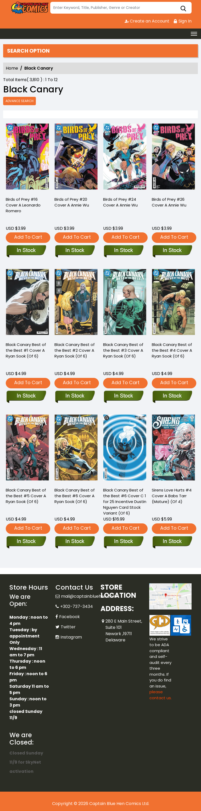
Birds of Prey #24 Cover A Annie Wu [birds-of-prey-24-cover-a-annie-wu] (120, 202)
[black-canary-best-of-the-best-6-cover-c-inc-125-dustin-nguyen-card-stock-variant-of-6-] (123, 542)
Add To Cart (28, 237)
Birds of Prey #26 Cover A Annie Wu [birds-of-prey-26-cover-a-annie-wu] (169, 202)
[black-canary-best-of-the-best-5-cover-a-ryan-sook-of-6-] (26, 542)
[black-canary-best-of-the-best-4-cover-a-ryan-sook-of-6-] (172, 396)
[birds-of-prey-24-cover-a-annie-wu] (125, 158)
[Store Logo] (29, 8)
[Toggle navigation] (194, 34)
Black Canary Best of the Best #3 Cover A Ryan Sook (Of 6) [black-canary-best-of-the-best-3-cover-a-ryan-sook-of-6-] (123, 350)
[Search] (121, 8)
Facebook (69, 617)
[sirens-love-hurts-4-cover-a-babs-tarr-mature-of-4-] (172, 542)
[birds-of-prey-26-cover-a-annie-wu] (173, 158)
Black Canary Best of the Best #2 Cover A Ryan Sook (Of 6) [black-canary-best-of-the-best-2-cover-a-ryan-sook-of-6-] (74, 350)
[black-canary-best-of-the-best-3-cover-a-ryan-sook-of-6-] (123, 396)
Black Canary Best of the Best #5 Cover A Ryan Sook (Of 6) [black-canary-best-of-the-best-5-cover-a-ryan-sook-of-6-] (26, 495)
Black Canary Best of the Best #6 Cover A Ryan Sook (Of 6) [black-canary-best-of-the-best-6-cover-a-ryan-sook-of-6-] (74, 495)
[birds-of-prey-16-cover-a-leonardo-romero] (27, 158)
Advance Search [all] (19, 101)
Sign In (182, 21)
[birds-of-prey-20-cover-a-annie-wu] (76, 158)
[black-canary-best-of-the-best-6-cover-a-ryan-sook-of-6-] (74, 542)
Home (12, 68)
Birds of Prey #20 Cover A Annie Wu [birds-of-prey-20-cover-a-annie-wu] (71, 202)
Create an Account (147, 21)
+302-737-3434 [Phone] (76, 606)
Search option (28, 51)
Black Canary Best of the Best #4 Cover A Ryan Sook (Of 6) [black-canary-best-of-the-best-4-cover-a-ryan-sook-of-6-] (172, 350)
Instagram (71, 637)
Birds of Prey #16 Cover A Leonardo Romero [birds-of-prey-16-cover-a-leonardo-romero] (23, 205)
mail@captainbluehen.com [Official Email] (89, 596)
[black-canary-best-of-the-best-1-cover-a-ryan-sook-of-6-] (26, 396)
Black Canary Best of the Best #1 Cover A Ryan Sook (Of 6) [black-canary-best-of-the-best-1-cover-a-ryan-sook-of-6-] (26, 350)
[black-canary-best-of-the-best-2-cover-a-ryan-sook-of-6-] (74, 396)
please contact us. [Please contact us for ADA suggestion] (160, 695)
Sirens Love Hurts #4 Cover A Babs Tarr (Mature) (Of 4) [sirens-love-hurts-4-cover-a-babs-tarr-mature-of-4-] (172, 495)
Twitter (68, 627)
